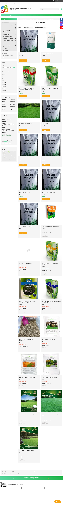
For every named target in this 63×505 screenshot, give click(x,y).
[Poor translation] (5, 486)
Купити (23, 60)
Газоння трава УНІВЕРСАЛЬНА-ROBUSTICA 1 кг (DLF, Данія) (26, 89)
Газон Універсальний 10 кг (25, 226)
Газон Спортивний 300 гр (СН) (26, 414)
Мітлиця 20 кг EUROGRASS (25, 263)
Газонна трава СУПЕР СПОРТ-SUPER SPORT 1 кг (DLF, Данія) (27, 302)
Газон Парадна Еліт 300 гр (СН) (26, 450)
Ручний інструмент (7, 42)
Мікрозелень (5, 50)
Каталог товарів (4, 15)
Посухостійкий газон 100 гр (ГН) (27, 377)
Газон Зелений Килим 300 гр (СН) (50, 414)
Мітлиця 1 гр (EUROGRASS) (48, 53)
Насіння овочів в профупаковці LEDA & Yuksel (7, 31)
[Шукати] (58, 9)
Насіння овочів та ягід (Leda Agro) (9, 25)
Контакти (22, 15)
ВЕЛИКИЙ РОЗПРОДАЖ (33, 19)
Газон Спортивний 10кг (25, 192)
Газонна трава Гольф (24, 53)
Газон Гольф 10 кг (46, 123)
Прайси (3, 57)
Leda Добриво (6, 34)
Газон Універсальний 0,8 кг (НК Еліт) (50, 226)
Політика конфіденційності (48, 478)
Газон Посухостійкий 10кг (48, 158)
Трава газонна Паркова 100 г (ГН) (50, 377)
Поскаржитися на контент (38, 478)
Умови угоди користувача (7, 55)
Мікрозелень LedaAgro (7, 36)
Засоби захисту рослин (8, 38)
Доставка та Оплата (14, 15)
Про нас (26, 15)
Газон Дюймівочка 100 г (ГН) (48, 339)
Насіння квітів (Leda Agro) (8, 28)
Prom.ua (37, 477)
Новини (31, 15)
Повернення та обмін (46, 15)
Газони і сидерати (43, 19)
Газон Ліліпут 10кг (23, 158)
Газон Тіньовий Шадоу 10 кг (48, 192)
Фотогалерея (4, 53)
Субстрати (5, 48)
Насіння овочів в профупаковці (6, 46)
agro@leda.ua (7, 141)
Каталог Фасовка (37, 15)
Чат (57, 501)
